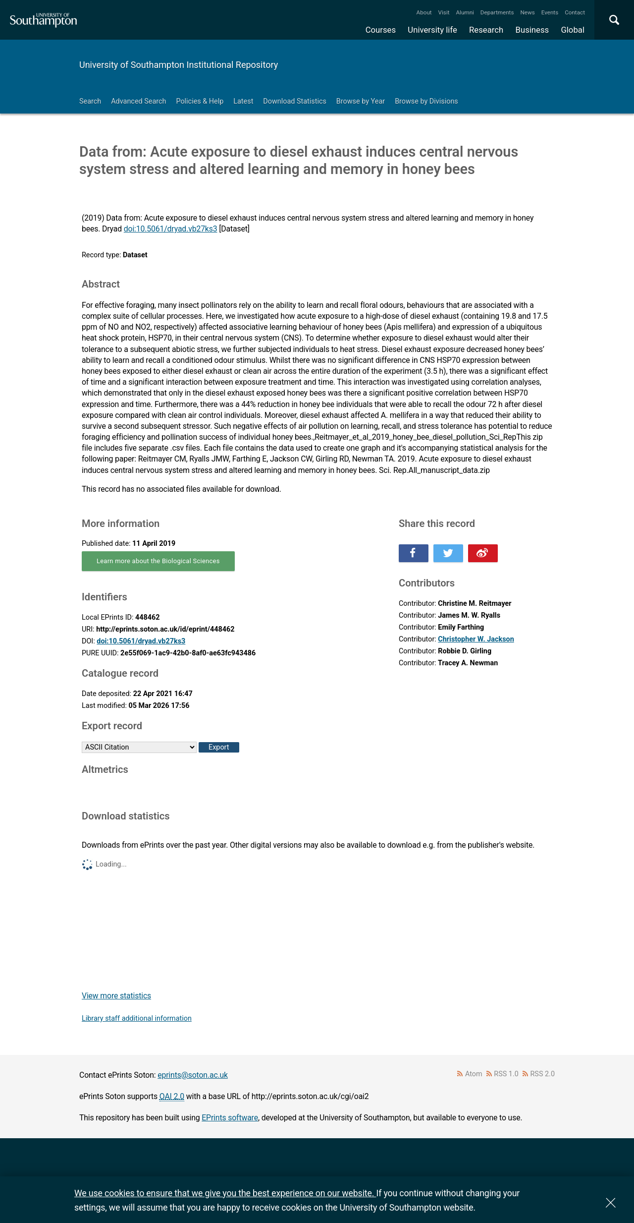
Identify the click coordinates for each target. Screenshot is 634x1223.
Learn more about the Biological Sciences (158, 561)
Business (532, 30)
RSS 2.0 (542, 1074)
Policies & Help (199, 101)
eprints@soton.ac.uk (193, 1075)
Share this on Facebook (413, 553)
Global (572, 30)
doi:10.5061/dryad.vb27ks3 (170, 228)
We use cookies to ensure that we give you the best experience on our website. (225, 1193)
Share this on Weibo (483, 553)
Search (90, 101)
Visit (444, 12)
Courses (381, 30)
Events (550, 12)
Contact (575, 12)
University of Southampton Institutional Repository (178, 64)
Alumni (465, 12)
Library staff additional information (137, 1018)
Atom (473, 1074)
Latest (243, 101)
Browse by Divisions (426, 101)
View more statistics (116, 995)
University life (432, 30)
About (424, 12)
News (527, 12)
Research (486, 30)
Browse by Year (360, 101)
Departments (497, 12)
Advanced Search (138, 101)
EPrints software (230, 1117)
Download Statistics (294, 101)
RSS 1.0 (506, 1074)
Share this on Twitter (448, 553)
